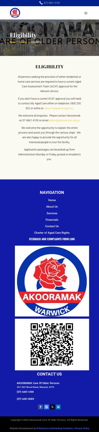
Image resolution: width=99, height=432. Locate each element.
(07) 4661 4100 (25, 391)
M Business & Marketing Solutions (55, 428)
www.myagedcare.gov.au (58, 108)
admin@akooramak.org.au (64, 120)
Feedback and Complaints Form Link (52, 239)
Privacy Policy (82, 428)
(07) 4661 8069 (25, 399)
